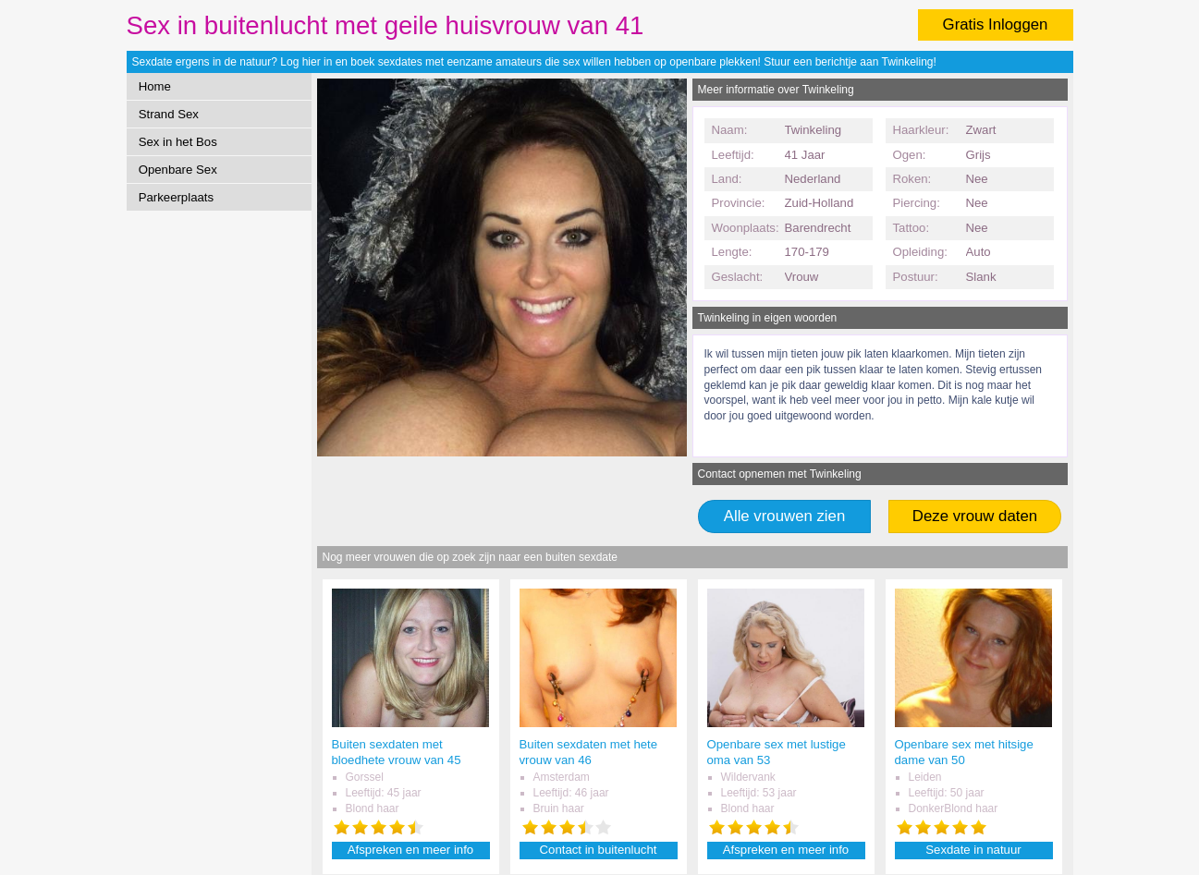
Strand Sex (169, 114)
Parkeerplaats (176, 197)
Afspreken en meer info (410, 850)
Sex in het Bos (178, 142)
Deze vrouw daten (974, 516)
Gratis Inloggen (995, 24)
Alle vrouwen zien (785, 516)
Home (155, 86)
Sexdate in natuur (973, 850)
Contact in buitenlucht (598, 850)
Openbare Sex (178, 169)
